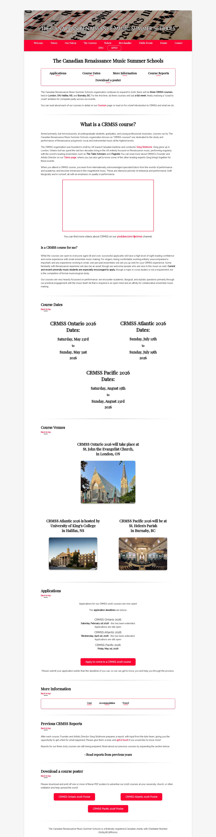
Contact (178, 42)
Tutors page (70, 157)
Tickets (107, 42)
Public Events (146, 42)
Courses (102, 105)
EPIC (101, 47)
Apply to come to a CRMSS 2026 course (108, 661)
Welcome (38, 42)
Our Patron (70, 42)
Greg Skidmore (144, 147)
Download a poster (108, 80)
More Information (125, 73)
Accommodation (107, 702)
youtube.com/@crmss (129, 236)
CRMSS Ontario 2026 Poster (74, 796)
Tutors (54, 42)
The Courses (90, 42)
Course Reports (158, 73)
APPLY (114, 47)
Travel (125, 702)
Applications (57, 73)
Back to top (46, 309)
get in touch (122, 740)
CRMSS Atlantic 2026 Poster (141, 796)
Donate (163, 42)
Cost (89, 702)
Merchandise (125, 42)
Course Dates (91, 73)
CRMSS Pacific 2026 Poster (108, 808)
